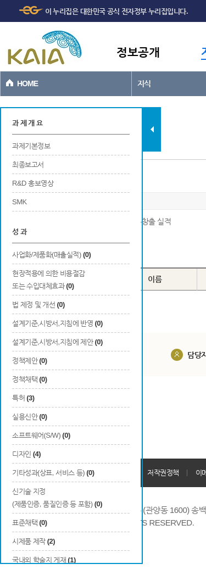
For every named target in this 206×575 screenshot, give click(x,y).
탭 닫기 (152, 129)
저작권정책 (163, 472)
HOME (27, 83)
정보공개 (137, 52)
